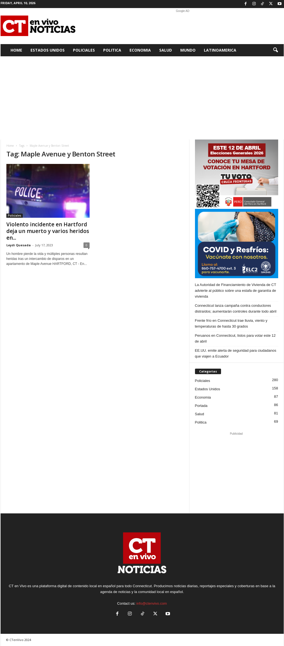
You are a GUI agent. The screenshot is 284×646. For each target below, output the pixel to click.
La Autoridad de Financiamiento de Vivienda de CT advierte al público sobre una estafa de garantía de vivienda (235, 290)
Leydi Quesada (18, 245)
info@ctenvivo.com (151, 603)
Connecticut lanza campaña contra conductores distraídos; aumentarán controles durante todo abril (236, 308)
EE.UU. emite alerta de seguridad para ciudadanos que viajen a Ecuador (235, 353)
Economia (140, 50)
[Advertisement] (183, 26)
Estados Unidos (48, 50)
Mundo (188, 50)
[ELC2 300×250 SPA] (236, 243)
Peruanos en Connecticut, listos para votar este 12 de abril (235, 338)
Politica (112, 50)
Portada (201, 406)
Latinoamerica (220, 50)
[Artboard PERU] (236, 174)
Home (16, 50)
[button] (275, 50)
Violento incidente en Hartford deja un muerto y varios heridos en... (47, 231)
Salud (165, 50)
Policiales (84, 50)
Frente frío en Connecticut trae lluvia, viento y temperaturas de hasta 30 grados (231, 323)
